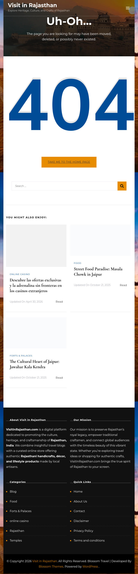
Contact (79, 511)
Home (78, 492)
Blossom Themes (51, 566)
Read (59, 302)
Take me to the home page (69, 162)
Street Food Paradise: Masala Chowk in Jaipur (98, 272)
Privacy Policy (83, 531)
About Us (80, 501)
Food (77, 263)
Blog (13, 492)
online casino (20, 274)
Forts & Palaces (21, 355)
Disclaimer (81, 521)
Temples (16, 541)
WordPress (90, 566)
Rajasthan (17, 531)
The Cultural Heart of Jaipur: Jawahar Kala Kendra (34, 364)
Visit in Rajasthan (32, 5)
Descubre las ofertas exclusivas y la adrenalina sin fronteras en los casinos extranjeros (36, 286)
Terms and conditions (89, 541)
